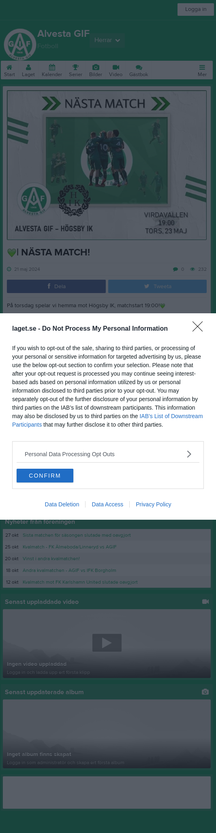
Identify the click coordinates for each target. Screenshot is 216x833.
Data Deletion (62, 504)
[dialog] (108, 416)
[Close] (200, 329)
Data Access (107, 504)
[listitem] (108, 454)
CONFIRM (45, 475)
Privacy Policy (153, 504)
